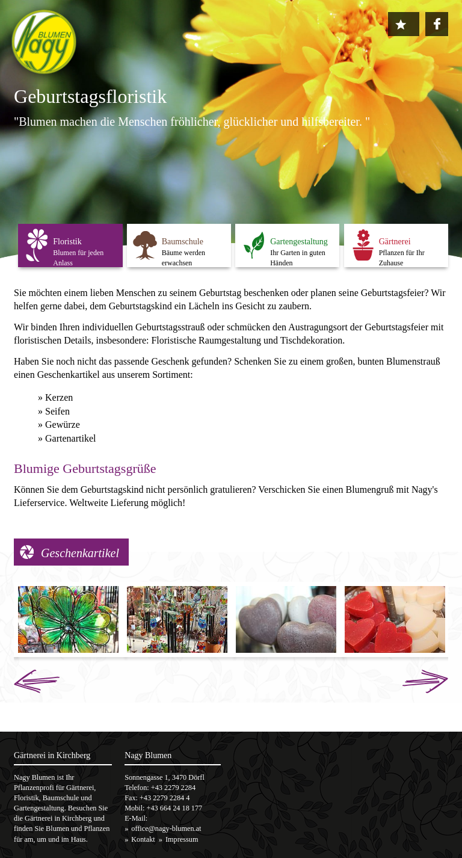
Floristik (67, 241)
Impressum (181, 839)
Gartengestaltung (299, 241)
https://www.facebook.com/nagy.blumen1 (436, 23)
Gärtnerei (395, 241)
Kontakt (143, 839)
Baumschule (182, 241)
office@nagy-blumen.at (166, 828)
